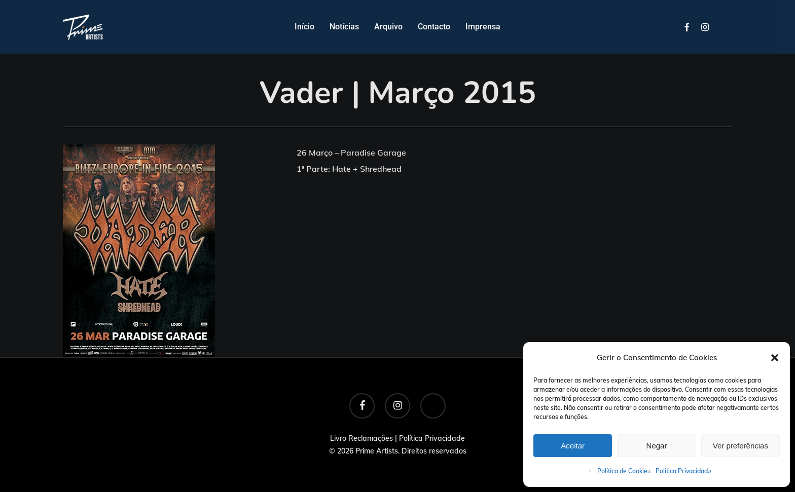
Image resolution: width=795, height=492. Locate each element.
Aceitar (573, 445)
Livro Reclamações (361, 438)
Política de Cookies (624, 471)
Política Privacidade (432, 438)
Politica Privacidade (683, 471)
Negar (656, 445)
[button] (775, 358)
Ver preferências (740, 445)
